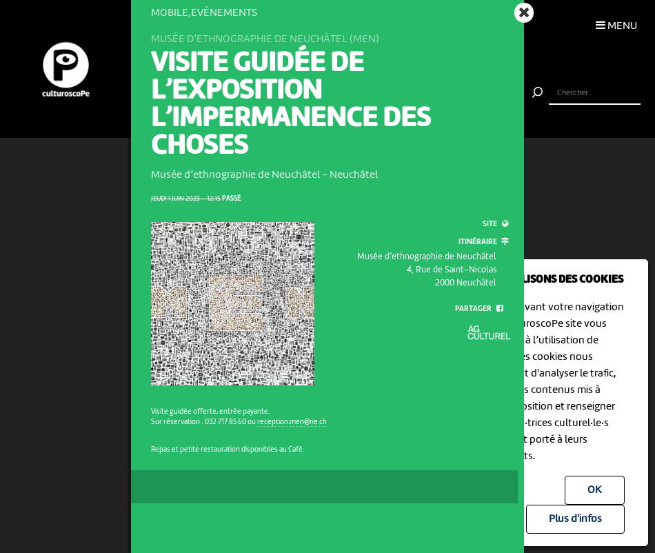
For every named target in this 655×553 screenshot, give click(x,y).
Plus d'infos (575, 519)
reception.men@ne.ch (292, 422)
